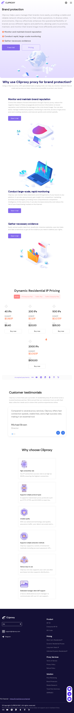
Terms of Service (52, 661)
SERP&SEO (50, 693)
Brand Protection (52, 681)
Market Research (52, 685)
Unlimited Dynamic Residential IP (57, 651)
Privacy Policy (51, 664)
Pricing (31, 47)
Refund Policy (51, 668)
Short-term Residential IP (54, 640)
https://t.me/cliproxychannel (20, 699)
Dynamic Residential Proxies (55, 644)
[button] (58, 433)
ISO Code (50, 630)
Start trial (14, 118)
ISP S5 (49, 623)
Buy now (13, 331)
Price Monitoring (52, 678)
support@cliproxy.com (11, 631)
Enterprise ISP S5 (52, 627)
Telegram (6, 636)
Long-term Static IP (53, 647)
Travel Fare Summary (53, 689)
